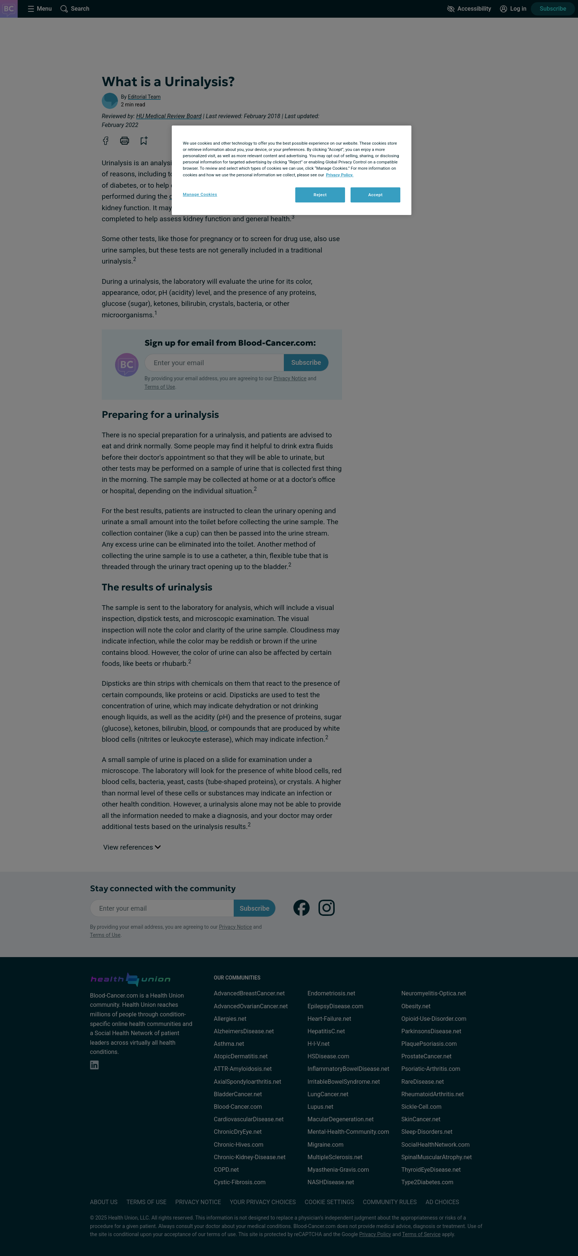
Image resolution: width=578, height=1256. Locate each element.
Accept (375, 194)
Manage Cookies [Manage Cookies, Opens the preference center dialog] (200, 194)
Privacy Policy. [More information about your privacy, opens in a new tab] (340, 174)
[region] (291, 170)
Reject (320, 194)
